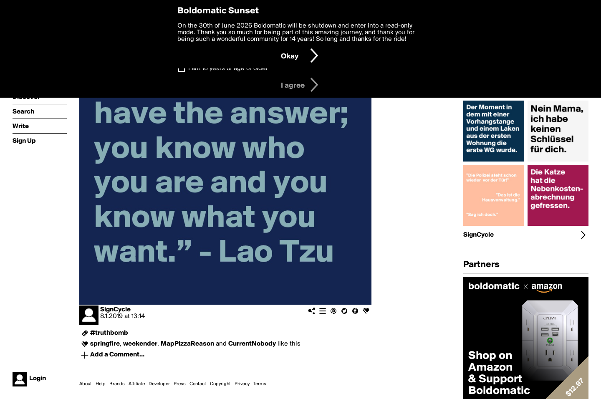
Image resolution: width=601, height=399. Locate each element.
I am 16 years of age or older (228, 68)
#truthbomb (109, 333)
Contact (197, 383)
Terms (259, 383)
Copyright (220, 383)
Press (180, 383)
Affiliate (137, 383)
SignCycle (115, 309)
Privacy (242, 383)
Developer (159, 383)
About (85, 383)
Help (101, 383)
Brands (117, 383)
